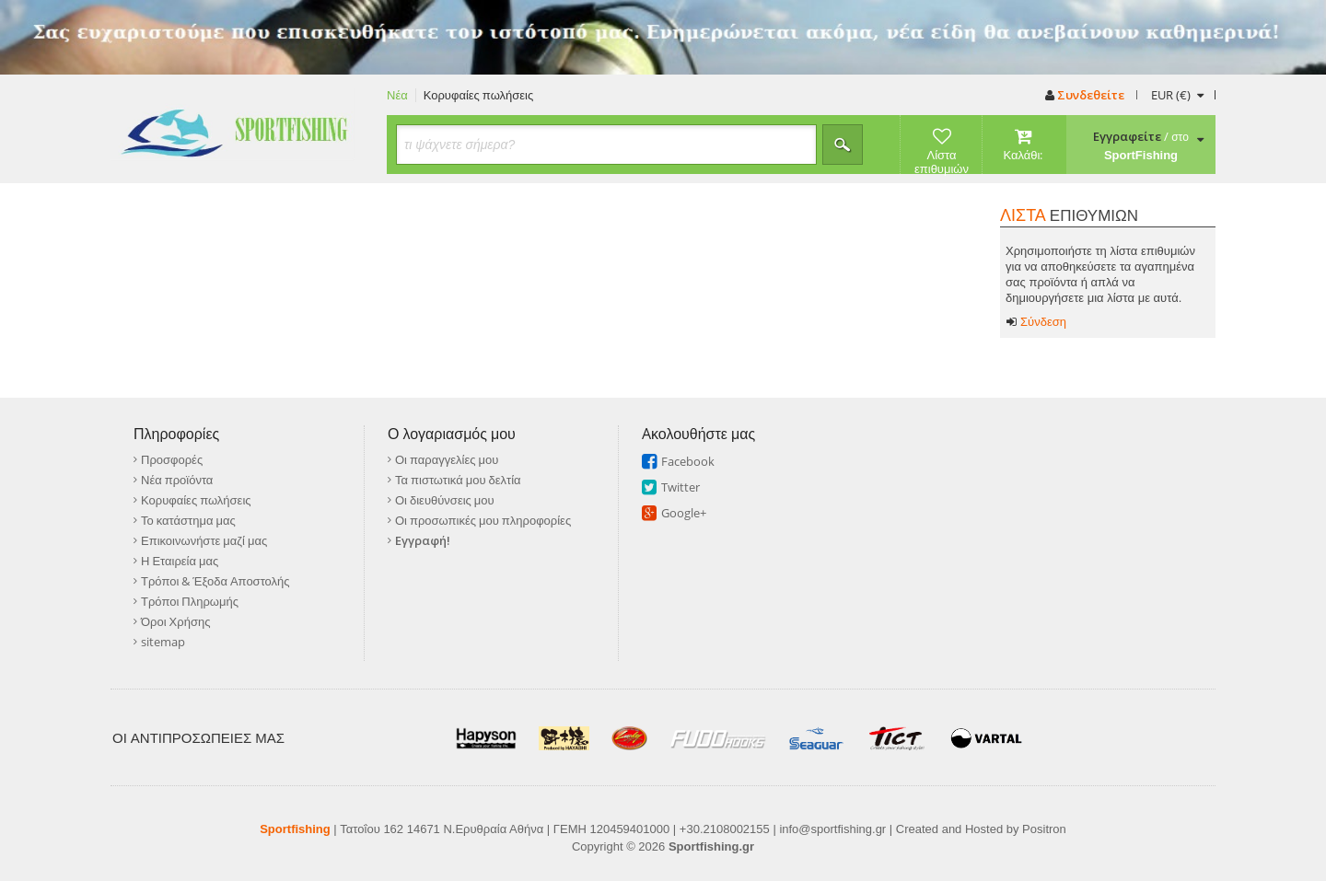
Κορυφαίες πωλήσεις (479, 95)
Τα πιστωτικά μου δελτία (458, 479)
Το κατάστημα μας (188, 520)
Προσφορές (172, 459)
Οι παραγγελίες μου (446, 459)
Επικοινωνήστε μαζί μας (204, 540)
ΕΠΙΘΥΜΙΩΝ (1069, 215)
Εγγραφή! (422, 540)
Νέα (397, 95)
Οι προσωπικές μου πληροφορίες (483, 520)
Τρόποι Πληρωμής (189, 601)
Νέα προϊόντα (177, 479)
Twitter (680, 487)
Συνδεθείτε (1084, 95)
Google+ (683, 512)
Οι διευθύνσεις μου (444, 500)
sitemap (163, 641)
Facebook (688, 461)
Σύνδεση (1036, 322)
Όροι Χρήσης (175, 621)
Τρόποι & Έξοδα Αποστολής (215, 581)
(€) (1177, 95)
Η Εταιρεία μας (179, 560)
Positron (1044, 829)
